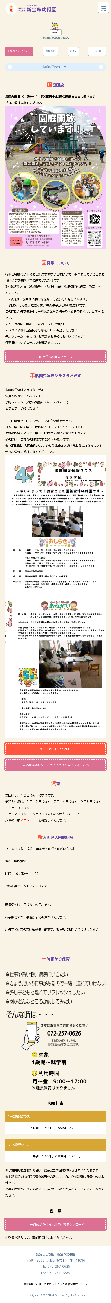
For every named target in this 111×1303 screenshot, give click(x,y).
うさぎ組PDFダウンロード (57, 749)
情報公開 (28, 1284)
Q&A (73, 51)
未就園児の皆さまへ (18, 51)
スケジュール (26, 342)
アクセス (11, 330)
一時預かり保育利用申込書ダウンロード (57, 1224)
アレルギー (97, 51)
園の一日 (32, 324)
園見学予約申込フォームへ (57, 357)
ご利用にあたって (46, 1284)
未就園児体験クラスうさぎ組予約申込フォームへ (56, 765)
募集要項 (50, 51)
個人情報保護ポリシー (72, 1284)
